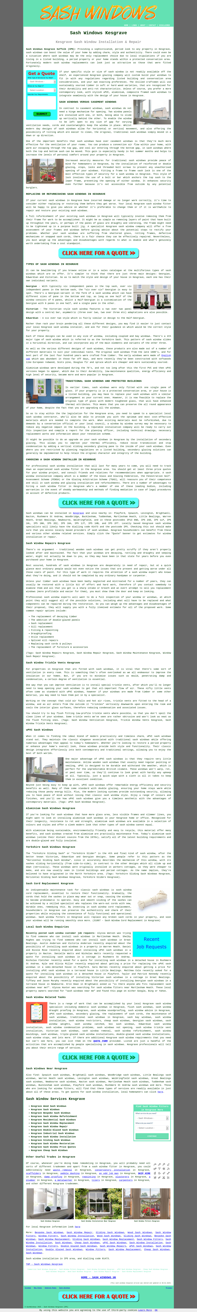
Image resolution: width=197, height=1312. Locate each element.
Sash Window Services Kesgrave (55, 1099)
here (160, 1092)
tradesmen (71, 1183)
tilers (96, 1180)
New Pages (38, 1288)
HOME (126, 25)
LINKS (134, 25)
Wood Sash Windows (140, 1232)
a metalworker (63, 1180)
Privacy (169, 1288)
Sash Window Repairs (113, 1246)
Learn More (145, 1310)
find (36, 1075)
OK (156, 1310)
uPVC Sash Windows (114, 1242)
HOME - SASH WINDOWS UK (98, 1277)
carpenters (126, 1180)
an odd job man (108, 1173)
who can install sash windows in (72, 936)
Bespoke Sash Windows (49, 1232)
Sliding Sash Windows (110, 1232)
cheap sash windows (117, 1020)
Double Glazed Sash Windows (79, 1246)
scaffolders (33, 1173)
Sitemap (28, 1288)
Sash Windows (63, 1242)
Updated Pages (50, 1288)
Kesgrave (78, 513)
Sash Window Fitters (150, 1239)
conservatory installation (112, 1170)
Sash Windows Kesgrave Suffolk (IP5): (51, 49)
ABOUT (142, 25)
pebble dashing (70, 1173)
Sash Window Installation (77, 1236)
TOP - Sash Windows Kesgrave (44, 1264)
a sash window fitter (103, 1166)
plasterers (122, 1177)
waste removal (62, 1170)
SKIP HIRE (144, 1173)
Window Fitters (48, 1236)
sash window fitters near (113, 987)
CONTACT (152, 25)
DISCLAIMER (164, 25)
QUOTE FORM (100, 1041)
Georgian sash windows (147, 1020)
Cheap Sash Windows (87, 1242)
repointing (89, 1177)
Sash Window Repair (79, 1232)
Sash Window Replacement (54, 1239)
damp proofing (53, 1177)
